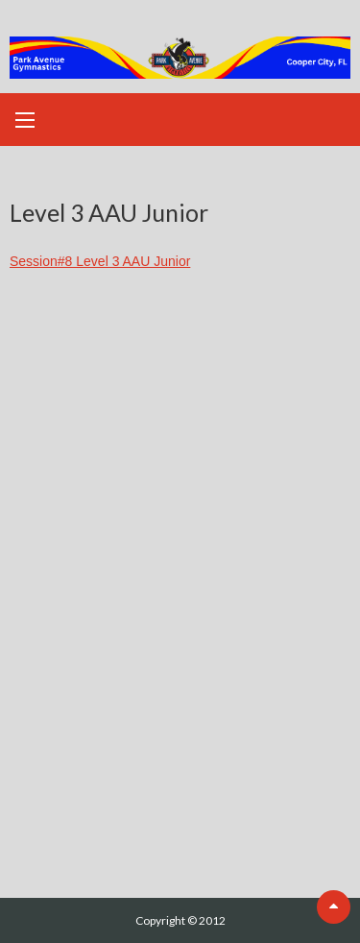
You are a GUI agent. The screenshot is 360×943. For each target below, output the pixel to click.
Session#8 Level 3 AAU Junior (100, 261)
